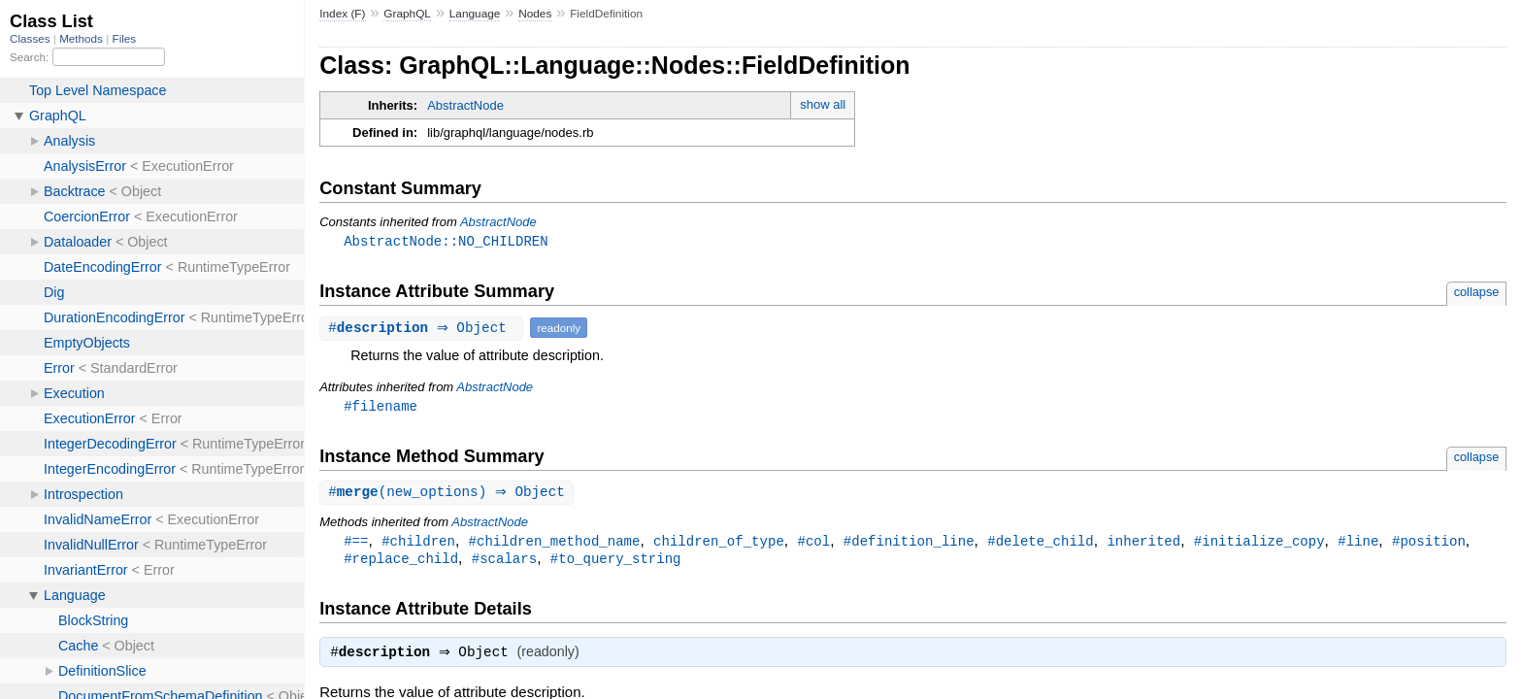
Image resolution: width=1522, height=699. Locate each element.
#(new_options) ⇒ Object (449, 494)
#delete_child (1040, 544)
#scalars (504, 562)
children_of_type (718, 544)
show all (822, 104)
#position (1429, 544)
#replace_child (401, 562)
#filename (380, 407)
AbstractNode (465, 105)
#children (418, 544)
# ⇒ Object (423, 328)
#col (813, 544)
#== (356, 544)
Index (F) (342, 13)
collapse (1477, 292)
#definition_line (909, 544)
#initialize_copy (1259, 544)
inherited (1143, 544)
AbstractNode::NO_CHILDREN (445, 241)
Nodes (534, 13)
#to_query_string (615, 562)
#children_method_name (555, 544)
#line (1358, 544)
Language (475, 13)
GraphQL (407, 13)
